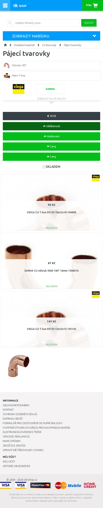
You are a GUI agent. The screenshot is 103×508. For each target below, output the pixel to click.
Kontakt (8, 409)
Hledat (88, 22)
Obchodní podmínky (16, 405)
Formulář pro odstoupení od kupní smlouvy (32, 423)
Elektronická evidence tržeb (22, 432)
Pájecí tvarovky (72, 45)
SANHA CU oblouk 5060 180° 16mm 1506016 (51, 270)
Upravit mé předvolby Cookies (23, 450)
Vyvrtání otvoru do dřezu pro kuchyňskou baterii (36, 427)
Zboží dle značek (14, 445)
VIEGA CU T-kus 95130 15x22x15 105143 (51, 328)
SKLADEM (53, 166)
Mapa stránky (12, 441)
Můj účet (9, 461)
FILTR (51, 116)
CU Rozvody (49, 45)
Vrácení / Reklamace (16, 436)
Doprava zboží (12, 418)
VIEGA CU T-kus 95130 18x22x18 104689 (51, 212)
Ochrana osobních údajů (20, 414)
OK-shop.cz (30, 479)
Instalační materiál (24, 45)
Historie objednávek (16, 466)
